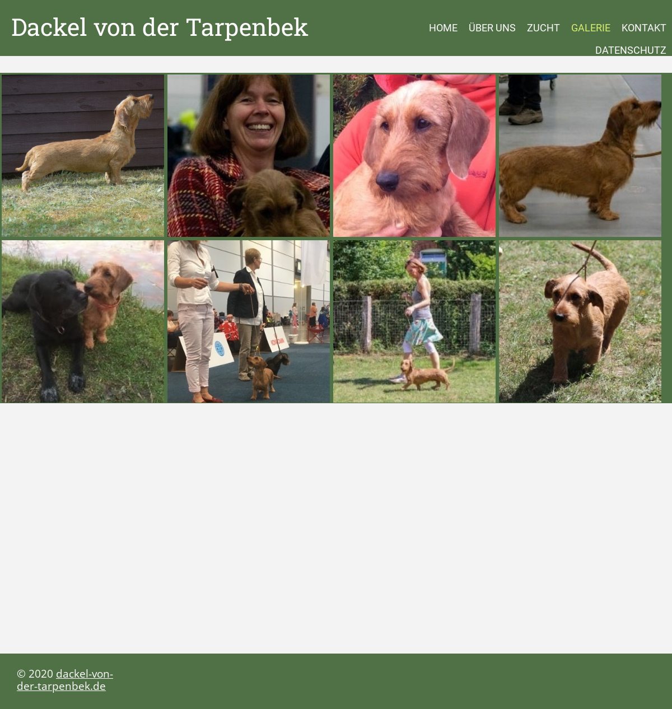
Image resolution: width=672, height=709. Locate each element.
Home (443, 28)
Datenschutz (630, 50)
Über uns (492, 28)
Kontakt (644, 28)
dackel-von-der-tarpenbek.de (65, 679)
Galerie (590, 28)
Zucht (543, 28)
